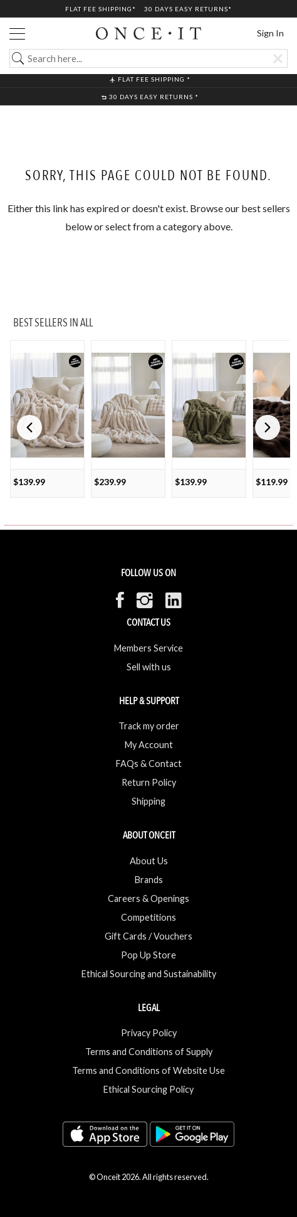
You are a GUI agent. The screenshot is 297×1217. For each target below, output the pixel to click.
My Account (149, 744)
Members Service (148, 648)
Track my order (148, 726)
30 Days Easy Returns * (150, 96)
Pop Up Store (148, 955)
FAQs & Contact (149, 763)
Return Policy (149, 782)
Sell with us (149, 667)
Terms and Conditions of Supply (148, 1051)
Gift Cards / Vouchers (148, 936)
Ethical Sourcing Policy (148, 1089)
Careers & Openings (148, 898)
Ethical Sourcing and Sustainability (148, 973)
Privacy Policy (149, 1032)
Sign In (270, 33)
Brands (149, 879)
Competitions (148, 917)
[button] (267, 427)
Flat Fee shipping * (150, 79)
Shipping (148, 801)
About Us (149, 860)
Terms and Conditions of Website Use (148, 1070)
